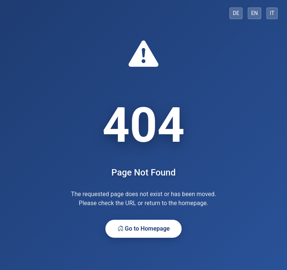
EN (254, 13)
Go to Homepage (143, 228)
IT (272, 13)
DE (236, 13)
